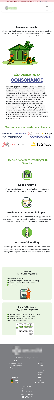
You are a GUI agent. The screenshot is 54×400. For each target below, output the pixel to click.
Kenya (14, 380)
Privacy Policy (39, 382)
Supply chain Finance (15, 363)
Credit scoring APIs (16, 366)
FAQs (39, 380)
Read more (43, 1)
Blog (40, 368)
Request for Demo (15, 368)
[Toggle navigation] (47, 8)
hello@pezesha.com (27, 389)
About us (40, 363)
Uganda (14, 382)
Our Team (40, 366)
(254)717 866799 (27, 391)
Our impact (40, 370)
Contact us (40, 374)
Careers (40, 372)
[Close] (53, 1)
